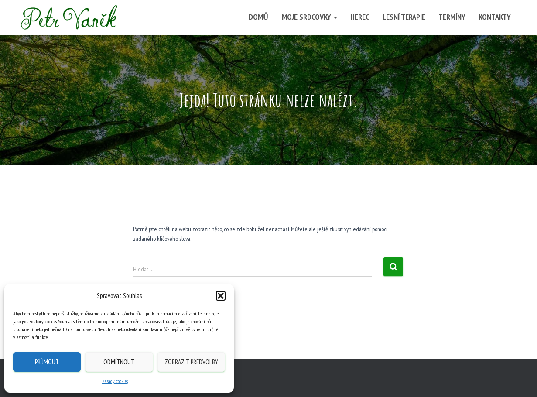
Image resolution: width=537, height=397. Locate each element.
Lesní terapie (404, 17)
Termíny (451, 17)
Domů (259, 17)
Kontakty (495, 17)
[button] (220, 295)
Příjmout (47, 362)
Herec (359, 17)
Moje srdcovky (309, 17)
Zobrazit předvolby (191, 362)
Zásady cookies (115, 381)
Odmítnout (118, 362)
